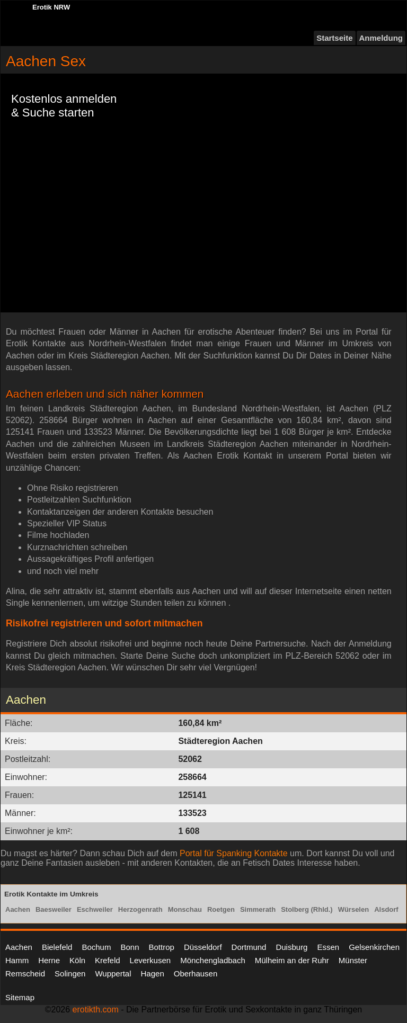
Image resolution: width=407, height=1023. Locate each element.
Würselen (353, 909)
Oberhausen (196, 973)
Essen (328, 947)
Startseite (334, 37)
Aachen (17, 909)
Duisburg (291, 947)
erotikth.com (96, 1009)
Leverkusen (150, 960)
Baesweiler (54, 909)
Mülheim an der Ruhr (292, 960)
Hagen (152, 973)
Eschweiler (95, 909)
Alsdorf (386, 909)
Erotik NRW (51, 7)
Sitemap (19, 997)
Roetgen (221, 909)
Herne (49, 960)
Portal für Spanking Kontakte (234, 853)
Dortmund (249, 947)
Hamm (17, 960)
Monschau (185, 909)
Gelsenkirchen (374, 947)
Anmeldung (381, 37)
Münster (353, 960)
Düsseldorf (203, 947)
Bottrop (161, 947)
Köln (77, 960)
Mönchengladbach (212, 960)
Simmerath (258, 909)
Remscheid (25, 973)
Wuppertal (113, 973)
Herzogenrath (140, 909)
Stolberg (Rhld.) (307, 909)
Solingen (70, 973)
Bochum (96, 947)
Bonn (129, 947)
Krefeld (107, 960)
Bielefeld (57, 947)
